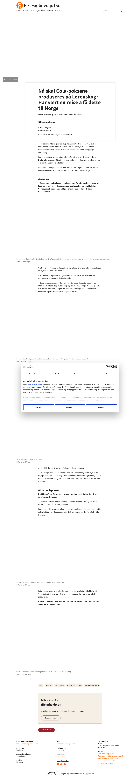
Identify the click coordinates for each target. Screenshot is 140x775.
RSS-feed (60, 750)
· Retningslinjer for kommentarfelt (110, 756)
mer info (32, 397)
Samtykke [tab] (33, 374)
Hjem (18, 11)
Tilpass (70, 407)
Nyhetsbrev (40, 11)
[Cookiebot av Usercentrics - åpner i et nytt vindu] (107, 366)
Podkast (50, 11)
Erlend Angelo (44, 127)
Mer (57, 11)
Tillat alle (101, 407)
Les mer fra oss (50, 718)
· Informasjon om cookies (106, 761)
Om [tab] (107, 374)
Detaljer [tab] (58, 374)
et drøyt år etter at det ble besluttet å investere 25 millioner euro (67, 158)
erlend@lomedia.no (44, 130)
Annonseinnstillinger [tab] (82, 374)
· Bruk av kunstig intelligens (107, 758)
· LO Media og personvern (106, 763)
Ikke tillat (38, 407)
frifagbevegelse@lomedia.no (27, 744)
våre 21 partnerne (35, 384)
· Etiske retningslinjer (105, 753)
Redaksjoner (28, 11)
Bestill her (61, 757)
